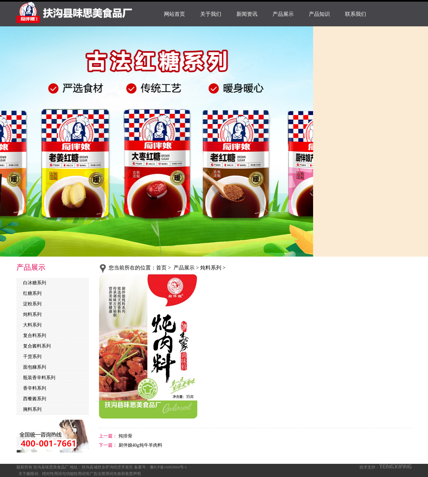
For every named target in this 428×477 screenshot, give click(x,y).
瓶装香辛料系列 (39, 377)
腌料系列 (32, 409)
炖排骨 (124, 436)
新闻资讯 (246, 14)
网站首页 (174, 14)
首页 (161, 267)
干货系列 (32, 356)
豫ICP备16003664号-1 (168, 467)
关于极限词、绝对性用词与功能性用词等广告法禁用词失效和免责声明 (79, 473)
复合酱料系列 (37, 346)
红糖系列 (32, 293)
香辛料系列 (34, 388)
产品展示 (283, 14)
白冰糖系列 (34, 282)
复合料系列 (34, 335)
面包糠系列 (34, 367)
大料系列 (32, 325)
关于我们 (210, 14)
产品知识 (319, 14)
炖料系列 (32, 314)
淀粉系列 (32, 303)
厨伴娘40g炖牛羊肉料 (139, 445)
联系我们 (355, 14)
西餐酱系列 (34, 398)
